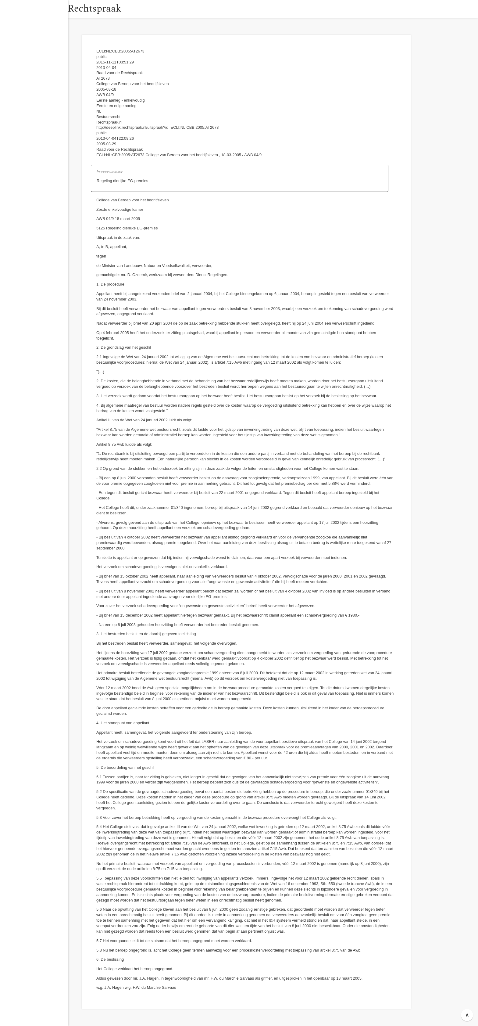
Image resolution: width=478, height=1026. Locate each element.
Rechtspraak (110, 8)
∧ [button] (467, 1015)
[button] (75, 9)
